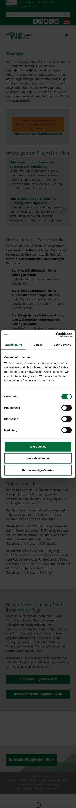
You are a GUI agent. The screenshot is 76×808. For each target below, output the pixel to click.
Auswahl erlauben (38, 458)
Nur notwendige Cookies (38, 470)
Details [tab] (38, 344)
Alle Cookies (38, 446)
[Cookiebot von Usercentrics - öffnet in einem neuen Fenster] (56, 334)
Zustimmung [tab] (13, 344)
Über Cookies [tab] (62, 344)
